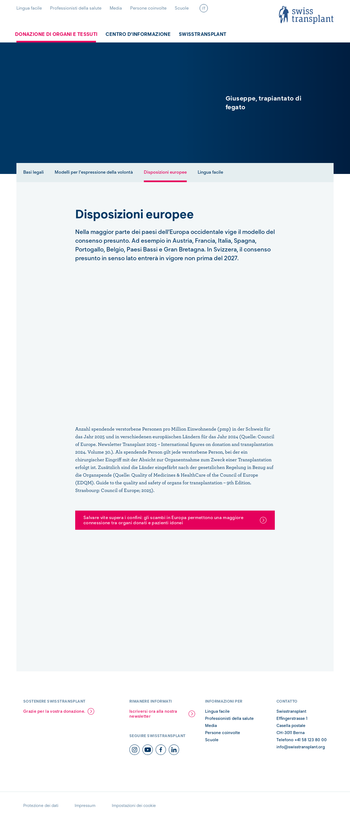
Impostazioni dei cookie (134, 805)
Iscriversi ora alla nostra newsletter (153, 714)
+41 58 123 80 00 (310, 739)
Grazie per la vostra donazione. (54, 711)
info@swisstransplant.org (300, 746)
